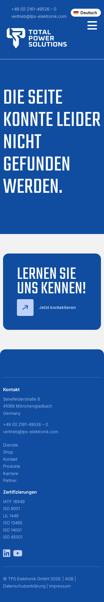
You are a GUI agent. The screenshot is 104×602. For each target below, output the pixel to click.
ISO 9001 (11, 508)
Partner (10, 480)
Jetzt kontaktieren (46, 307)
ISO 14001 (12, 530)
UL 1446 (11, 515)
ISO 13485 (12, 522)
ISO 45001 (12, 537)
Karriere (10, 473)
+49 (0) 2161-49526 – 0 (33, 9)
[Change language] (86, 13)
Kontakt (10, 459)
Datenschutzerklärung (24, 586)
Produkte (11, 466)
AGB (69, 578)
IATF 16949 (14, 501)
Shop (8, 452)
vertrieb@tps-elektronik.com (39, 16)
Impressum (60, 586)
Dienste (10, 445)
